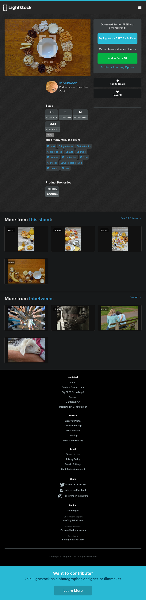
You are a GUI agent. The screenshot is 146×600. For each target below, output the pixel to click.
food (84, 157)
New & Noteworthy (73, 440)
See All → (135, 297)
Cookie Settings (73, 464)
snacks (52, 162)
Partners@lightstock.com (73, 529)
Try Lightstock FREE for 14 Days (117, 38)
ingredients (66, 146)
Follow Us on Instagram (76, 495)
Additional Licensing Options (117, 67)
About (73, 382)
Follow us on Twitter (75, 484)
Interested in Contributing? (73, 406)
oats (65, 168)
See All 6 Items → (131, 218)
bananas (52, 157)
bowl (51, 146)
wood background (71, 162)
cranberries (69, 157)
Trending (73, 435)
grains (81, 151)
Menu (140, 8)
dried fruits (84, 146)
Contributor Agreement (73, 469)
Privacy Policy (73, 459)
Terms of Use (73, 454)
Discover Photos (73, 420)
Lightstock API (73, 401)
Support (73, 397)
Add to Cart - (117, 58)
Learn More (73, 590)
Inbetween (68, 83)
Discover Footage (73, 425)
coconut (52, 168)
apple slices (54, 151)
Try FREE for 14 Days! (73, 392)
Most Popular (73, 430)
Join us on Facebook (75, 490)
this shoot (40, 219)
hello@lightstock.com (73, 539)
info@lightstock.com (73, 520)
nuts (69, 151)
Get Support (73, 510)
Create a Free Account (73, 387)
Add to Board (117, 82)
